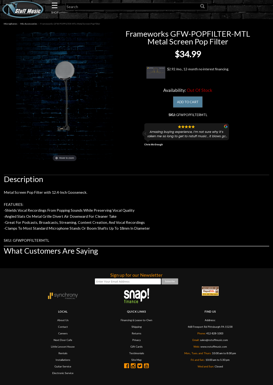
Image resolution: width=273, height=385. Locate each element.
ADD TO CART (188, 102)
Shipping (136, 327)
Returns (136, 333)
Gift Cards (136, 347)
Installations (63, 360)
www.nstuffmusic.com (213, 347)
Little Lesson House (63, 347)
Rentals (62, 353)
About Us (63, 320)
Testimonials (136, 353)
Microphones (10, 24)
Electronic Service (62, 373)
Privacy (136, 340)
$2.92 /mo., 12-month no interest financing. (188, 73)
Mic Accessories (28, 24)
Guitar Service (62, 366)
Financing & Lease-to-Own (136, 320)
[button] (145, 134)
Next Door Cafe (63, 340)
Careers (63, 333)
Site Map (136, 360)
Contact (63, 327)
